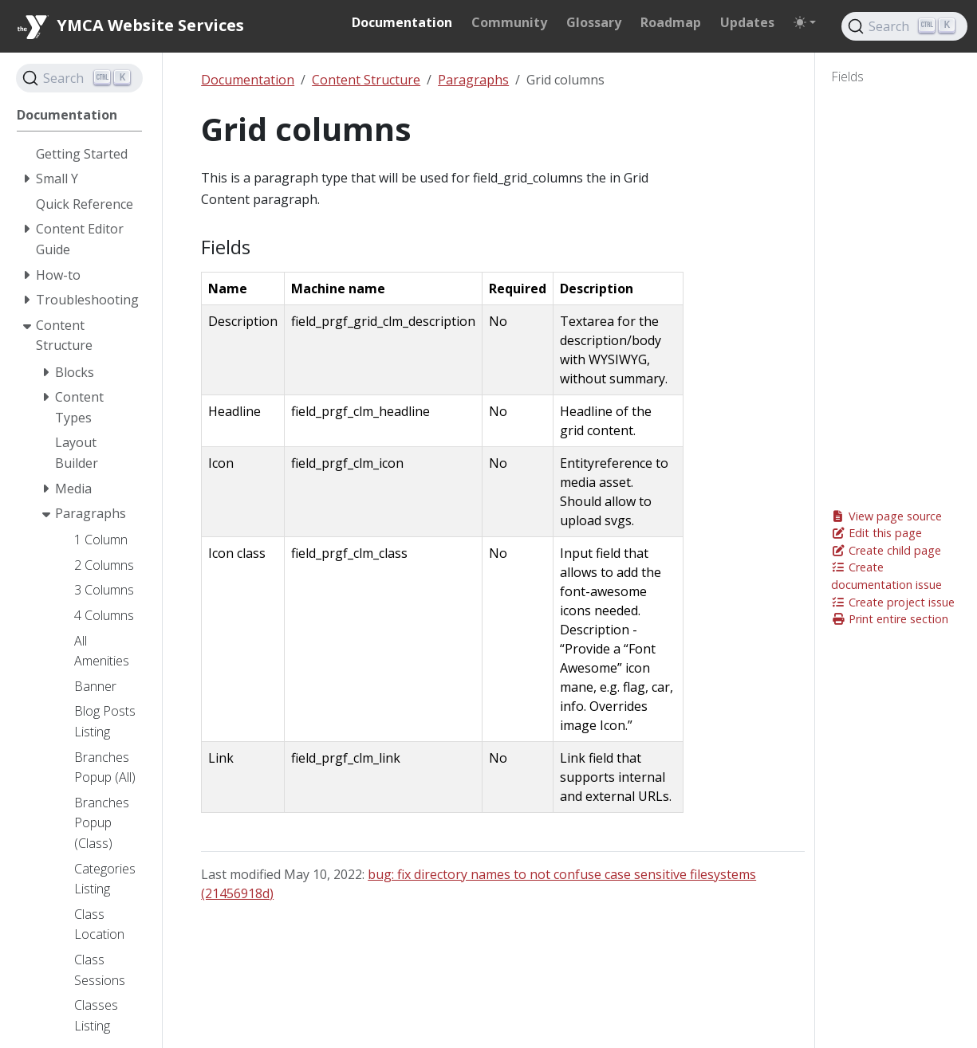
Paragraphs (473, 79)
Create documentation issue (886, 575)
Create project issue (893, 602)
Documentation (247, 79)
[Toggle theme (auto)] (804, 22)
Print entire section (889, 618)
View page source (886, 516)
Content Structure (366, 79)
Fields (847, 76)
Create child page (886, 550)
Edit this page (876, 532)
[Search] (904, 26)
